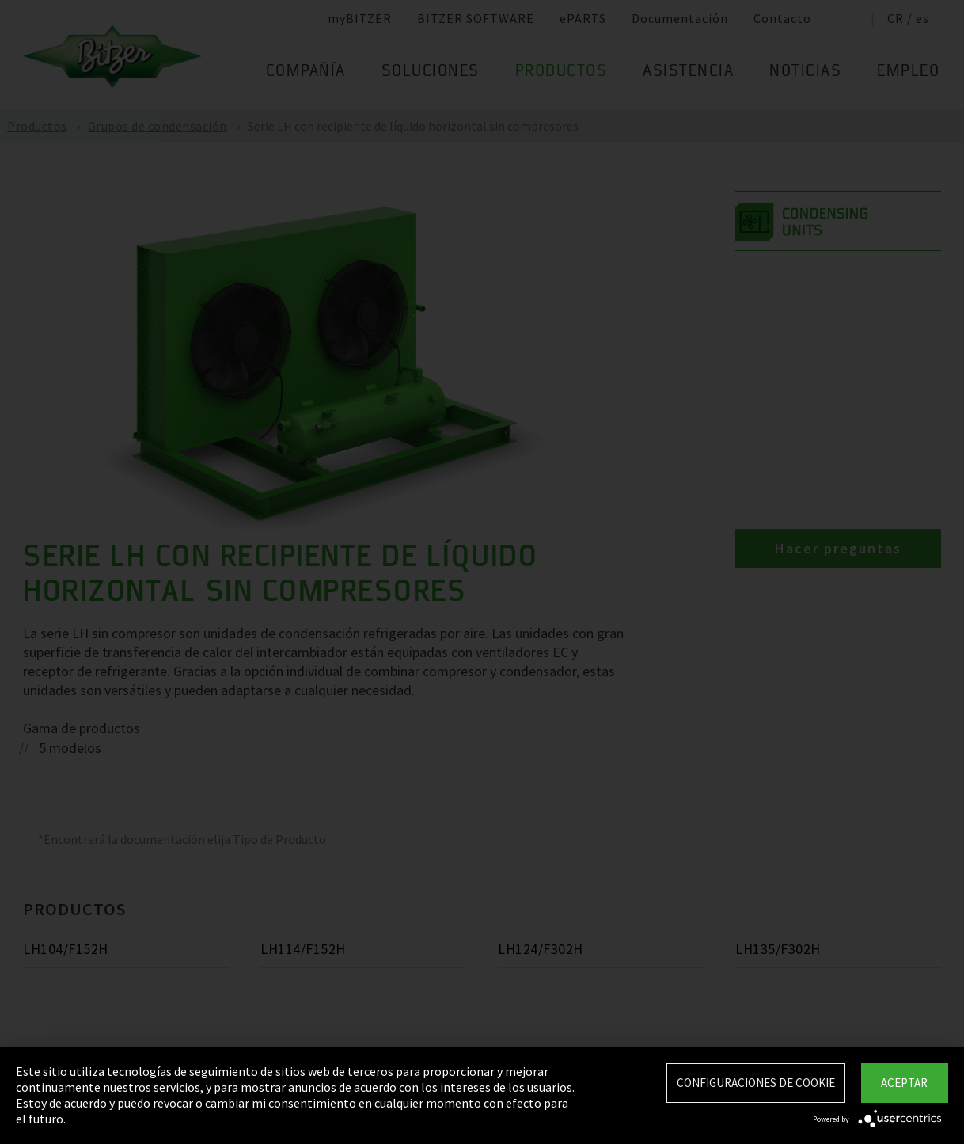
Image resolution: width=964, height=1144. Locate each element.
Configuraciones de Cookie (756, 1082)
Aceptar (904, 1082)
